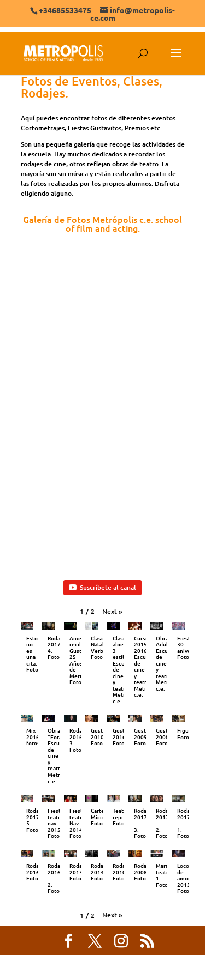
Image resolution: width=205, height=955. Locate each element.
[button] (112, 611)
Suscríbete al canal (102, 587)
